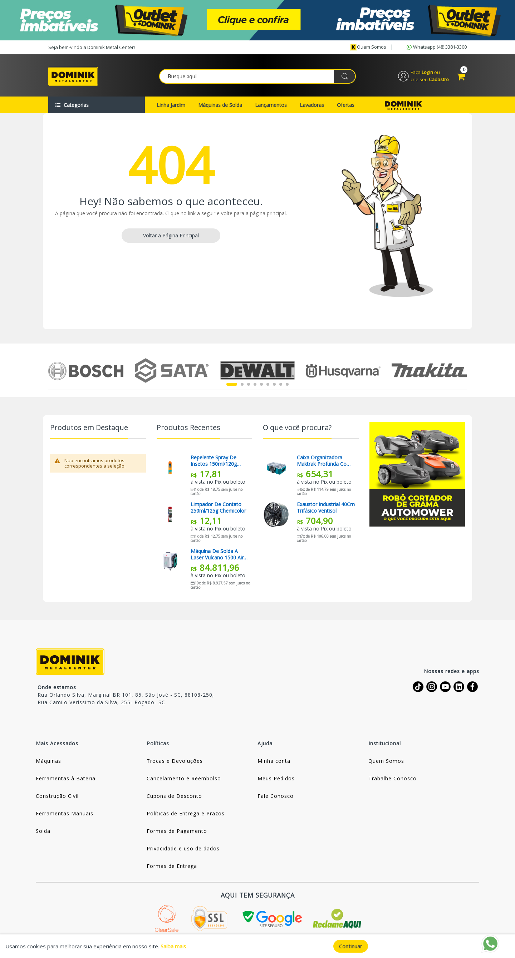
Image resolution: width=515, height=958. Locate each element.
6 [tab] (267, 385)
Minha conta (274, 761)
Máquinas (48, 761)
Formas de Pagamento (177, 831)
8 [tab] (280, 385)
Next (462, 371)
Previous (52, 371)
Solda (43, 831)
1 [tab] (231, 385)
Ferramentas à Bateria (65, 779)
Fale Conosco (276, 796)
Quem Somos (386, 761)
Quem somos (368, 47)
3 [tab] (248, 385)
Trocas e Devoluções (175, 761)
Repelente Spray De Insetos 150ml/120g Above (214, 461)
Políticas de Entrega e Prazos (186, 814)
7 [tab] (274, 385)
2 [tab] (242, 385)
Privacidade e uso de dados (183, 849)
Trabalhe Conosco (392, 779)
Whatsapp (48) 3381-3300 (436, 47)
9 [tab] (287, 385)
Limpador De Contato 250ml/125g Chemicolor (218, 508)
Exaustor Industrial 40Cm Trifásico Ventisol (326, 508)
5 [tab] (261, 385)
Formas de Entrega (172, 866)
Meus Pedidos (276, 779)
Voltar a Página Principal (171, 236)
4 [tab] (255, 385)
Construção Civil (57, 796)
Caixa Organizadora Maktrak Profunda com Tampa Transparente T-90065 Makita (324, 461)
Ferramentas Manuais (64, 814)
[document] (257, 946)
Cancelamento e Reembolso (184, 779)
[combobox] (258, 76)
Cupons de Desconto (174, 796)
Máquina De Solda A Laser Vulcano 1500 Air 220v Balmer (217, 555)
